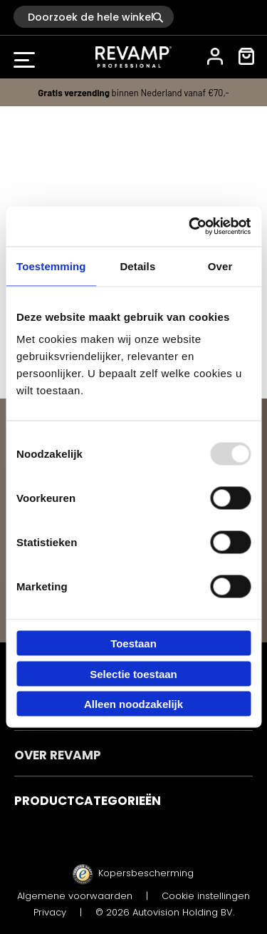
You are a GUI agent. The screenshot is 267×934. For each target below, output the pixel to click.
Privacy (49, 912)
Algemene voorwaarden (74, 896)
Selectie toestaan (133, 673)
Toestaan (133, 643)
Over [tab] (220, 266)
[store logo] (133, 57)
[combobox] (94, 17)
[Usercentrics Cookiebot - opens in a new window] (190, 226)
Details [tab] (137, 266)
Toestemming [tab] (51, 266)
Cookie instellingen (206, 896)
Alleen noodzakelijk (133, 704)
